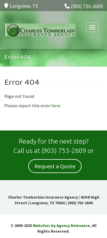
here (55, 105)
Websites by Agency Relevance (61, 225)
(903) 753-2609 (83, 6)
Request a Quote (55, 166)
